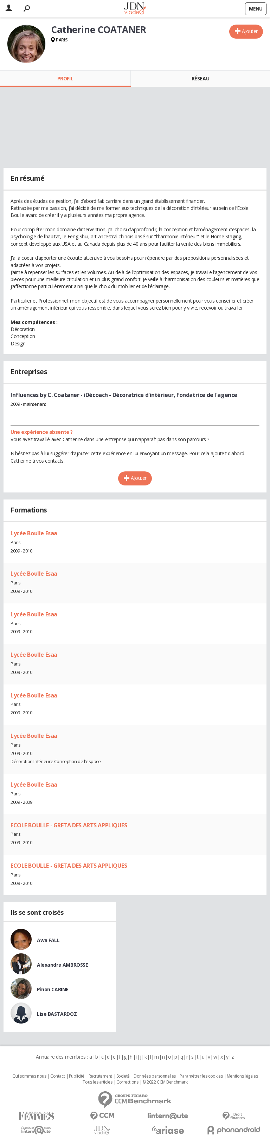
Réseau (200, 78)
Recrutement (100, 1076)
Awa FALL (48, 940)
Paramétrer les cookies (201, 1076)
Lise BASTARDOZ (57, 1014)
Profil (65, 78)
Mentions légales (242, 1076)
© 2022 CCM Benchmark (165, 1082)
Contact (57, 1076)
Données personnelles (155, 1076)
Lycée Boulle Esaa (34, 533)
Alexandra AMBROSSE (62, 964)
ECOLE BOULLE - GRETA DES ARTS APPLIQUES (69, 825)
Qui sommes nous (29, 1076)
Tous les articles (97, 1082)
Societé (123, 1076)
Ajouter (250, 31)
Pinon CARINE (53, 989)
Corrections (127, 1082)
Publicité (76, 1076)
